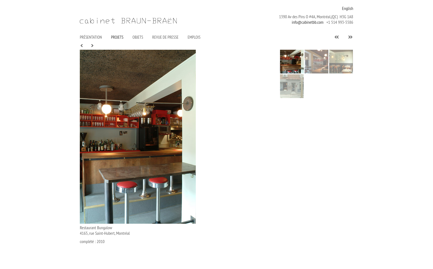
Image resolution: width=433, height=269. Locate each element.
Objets (138, 37)
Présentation (91, 37)
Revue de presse (165, 37)
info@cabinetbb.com (307, 22)
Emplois (194, 37)
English (347, 8)
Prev (82, 45)
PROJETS (117, 37)
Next (92, 45)
